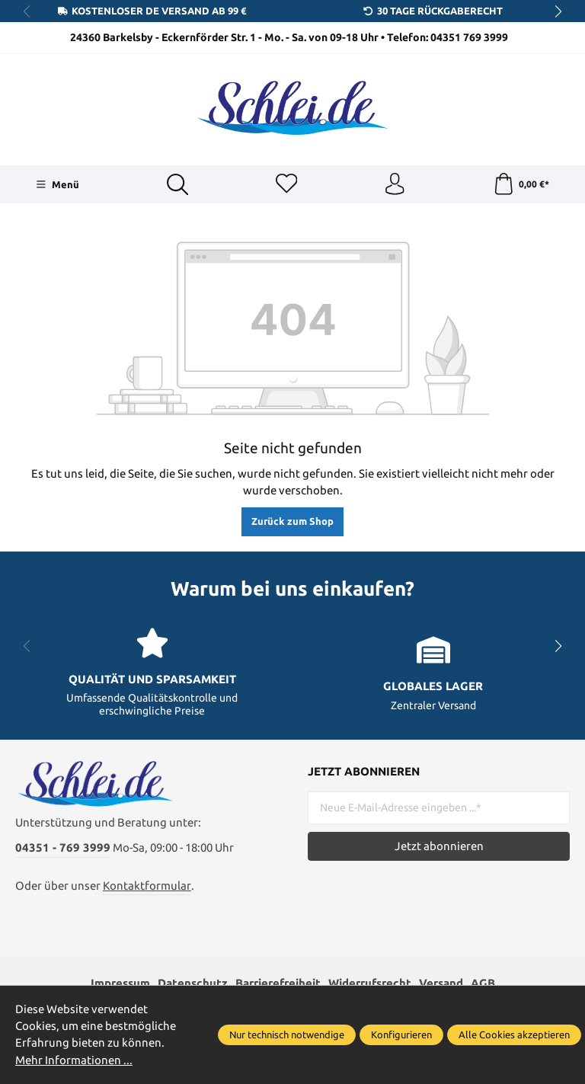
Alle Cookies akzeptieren (514, 1034)
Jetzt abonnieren (439, 847)
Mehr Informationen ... (74, 1060)
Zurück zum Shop (292, 522)
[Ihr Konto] (394, 185)
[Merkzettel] (285, 185)
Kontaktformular (147, 889)
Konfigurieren (401, 1034)
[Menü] (57, 185)
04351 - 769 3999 (62, 851)
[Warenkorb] (520, 185)
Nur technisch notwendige (286, 1034)
